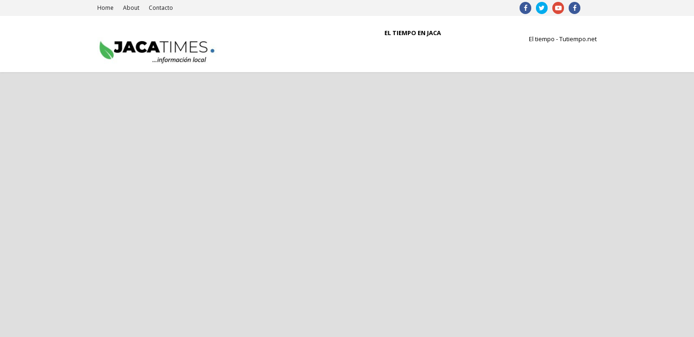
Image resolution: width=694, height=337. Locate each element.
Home (105, 8)
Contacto (161, 8)
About (131, 8)
